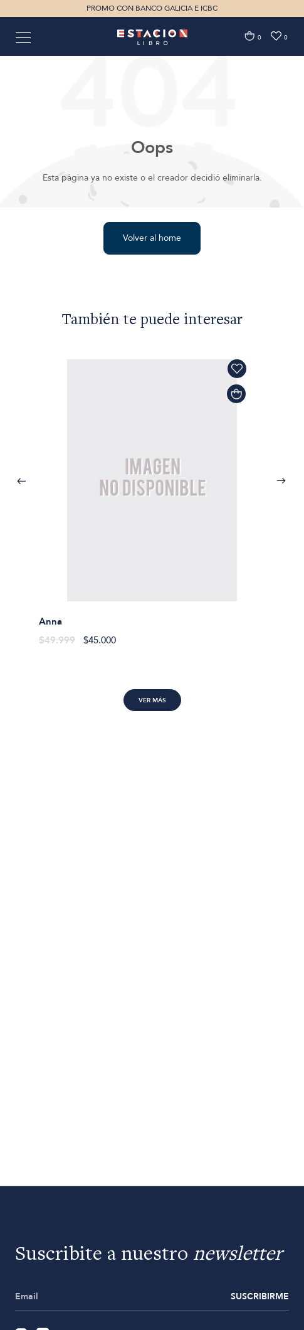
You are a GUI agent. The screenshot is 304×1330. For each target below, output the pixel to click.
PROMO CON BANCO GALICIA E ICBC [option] (152, 8)
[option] (152, 496)
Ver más (152, 700)
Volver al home (152, 238)
